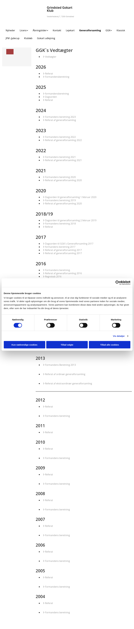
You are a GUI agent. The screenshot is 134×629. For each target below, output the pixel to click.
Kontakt (57, 30)
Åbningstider (40, 30)
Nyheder (10, 30)
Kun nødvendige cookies (24, 345)
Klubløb (28, 38)
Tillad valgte (67, 345)
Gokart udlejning (46, 38)
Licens (23, 30)
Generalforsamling (90, 30)
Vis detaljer (119, 336)
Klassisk (121, 30)
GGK (107, 30)
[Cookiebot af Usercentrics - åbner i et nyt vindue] (117, 282)
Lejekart (70, 30)
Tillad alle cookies (109, 345)
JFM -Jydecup (12, 38)
